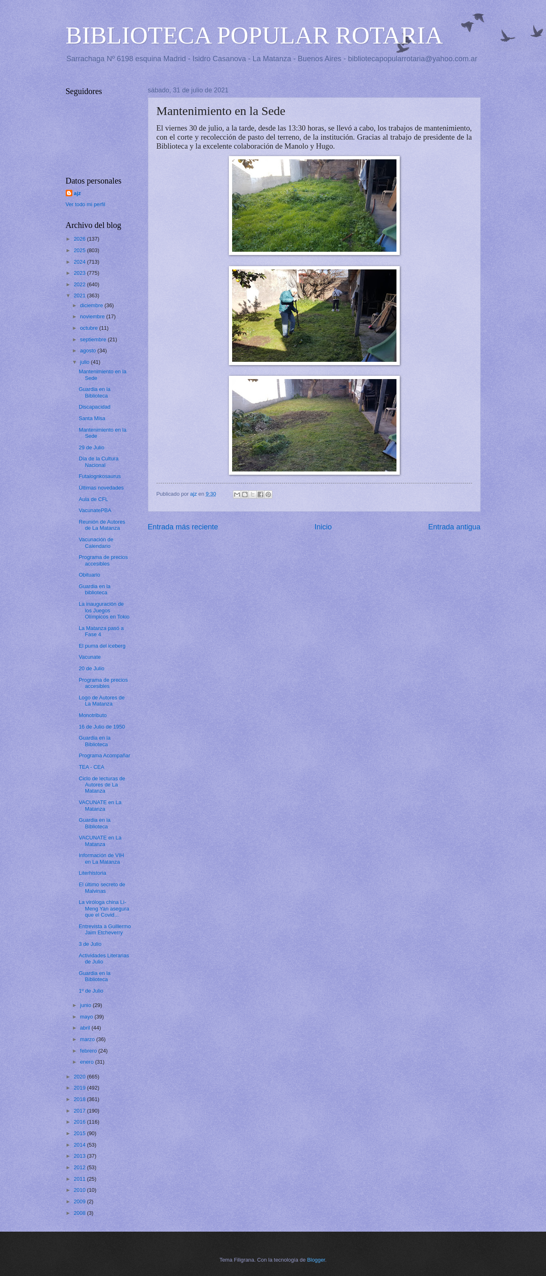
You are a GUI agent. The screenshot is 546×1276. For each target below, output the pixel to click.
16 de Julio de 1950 (102, 727)
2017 (80, 1111)
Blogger (316, 1260)
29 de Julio (91, 447)
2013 (80, 1156)
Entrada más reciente (183, 527)
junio (86, 1005)
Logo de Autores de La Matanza (102, 700)
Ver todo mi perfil (86, 204)
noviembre (93, 316)
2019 (80, 1088)
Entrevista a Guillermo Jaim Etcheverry (105, 929)
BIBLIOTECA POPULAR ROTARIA (254, 35)
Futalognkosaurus (100, 476)
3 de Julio (90, 944)
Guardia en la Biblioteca (95, 392)
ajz (77, 193)
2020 (80, 1077)
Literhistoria (92, 873)
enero (87, 1062)
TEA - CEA (91, 767)
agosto (88, 350)
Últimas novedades (101, 488)
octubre (89, 328)
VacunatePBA (95, 510)
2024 (80, 262)
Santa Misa (92, 418)
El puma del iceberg (102, 646)
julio (85, 362)
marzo (88, 1039)
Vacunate (90, 657)
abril (86, 1028)
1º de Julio (91, 991)
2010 (80, 1190)
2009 (80, 1201)
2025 (80, 250)
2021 (80, 295)
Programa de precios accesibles (103, 560)
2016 (80, 1122)
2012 (80, 1167)
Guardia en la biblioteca (95, 589)
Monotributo (93, 715)
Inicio (323, 527)
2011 (80, 1179)
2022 (80, 284)
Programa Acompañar (104, 755)
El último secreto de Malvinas (102, 887)
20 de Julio (91, 668)
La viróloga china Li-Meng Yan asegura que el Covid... (104, 908)
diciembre (92, 305)
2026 (80, 239)
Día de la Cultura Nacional (99, 461)
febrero (89, 1051)
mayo (87, 1017)
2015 (80, 1133)
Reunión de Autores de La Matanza (102, 525)
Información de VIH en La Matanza (101, 858)
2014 (80, 1145)
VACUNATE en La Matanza (100, 805)
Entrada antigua (454, 527)
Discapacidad (95, 407)
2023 (80, 273)
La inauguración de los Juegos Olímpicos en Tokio (104, 610)
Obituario (89, 575)
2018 (80, 1099)
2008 (80, 1213)
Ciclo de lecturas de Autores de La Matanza (102, 784)
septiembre (94, 339)
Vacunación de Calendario (96, 542)
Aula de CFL (93, 499)
